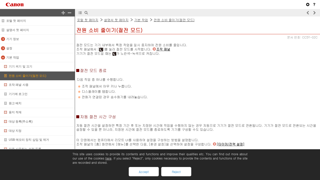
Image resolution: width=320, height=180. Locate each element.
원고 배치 (15, 103)
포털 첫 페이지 (16, 20)
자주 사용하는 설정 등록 (25, 149)
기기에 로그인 (18, 94)
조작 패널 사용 (18, 84)
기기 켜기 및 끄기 (20, 66)
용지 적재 (15, 112)
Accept (143, 172)
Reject (176, 172)
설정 (9, 48)
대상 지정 (15, 130)
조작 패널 (163, 49)
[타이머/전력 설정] (230, 144)
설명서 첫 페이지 (17, 30)
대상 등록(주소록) (20, 121)
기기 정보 (12, 39)
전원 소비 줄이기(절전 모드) (27, 76)
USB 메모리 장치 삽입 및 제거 (29, 140)
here (108, 158)
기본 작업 (12, 57)
